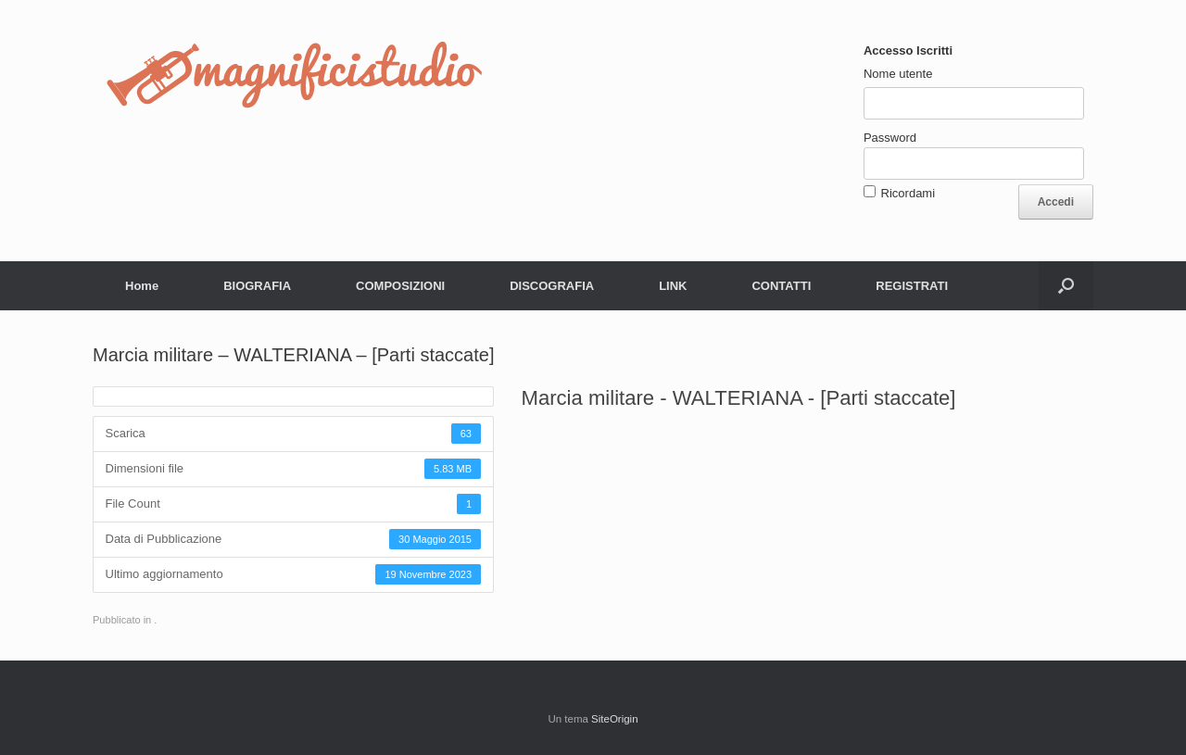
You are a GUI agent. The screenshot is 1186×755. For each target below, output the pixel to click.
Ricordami (908, 193)
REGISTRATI (912, 286)
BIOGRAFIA (257, 286)
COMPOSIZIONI (400, 286)
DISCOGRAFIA (552, 286)
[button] (1066, 285)
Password (890, 138)
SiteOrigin (614, 718)
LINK (673, 286)
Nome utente (898, 74)
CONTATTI (781, 286)
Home (141, 286)
